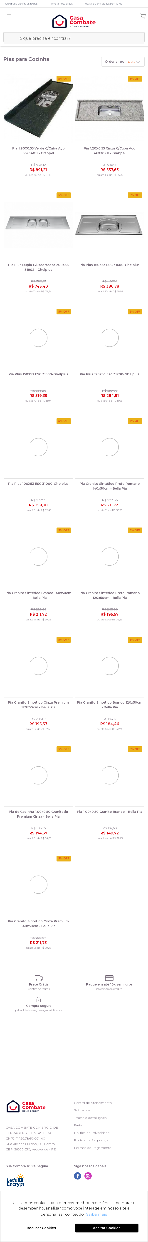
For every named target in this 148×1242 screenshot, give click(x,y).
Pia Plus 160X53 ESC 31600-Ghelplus (110, 265)
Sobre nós (82, 1110)
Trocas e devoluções (90, 1118)
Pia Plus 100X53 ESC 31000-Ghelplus (38, 484)
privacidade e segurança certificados (38, 1010)
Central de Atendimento (93, 1103)
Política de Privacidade (92, 1133)
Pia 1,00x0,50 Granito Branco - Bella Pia (109, 812)
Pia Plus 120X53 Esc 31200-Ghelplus (109, 374)
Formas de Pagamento (92, 1148)
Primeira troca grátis (61, 3)
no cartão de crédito (109, 989)
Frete (78, 1125)
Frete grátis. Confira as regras (20, 3)
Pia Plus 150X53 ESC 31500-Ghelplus (38, 374)
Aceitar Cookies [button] (106, 1228)
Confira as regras (39, 989)
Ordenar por (115, 62)
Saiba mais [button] (96, 1214)
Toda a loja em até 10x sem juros (103, 3)
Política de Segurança (91, 1140)
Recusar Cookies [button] (41, 1228)
